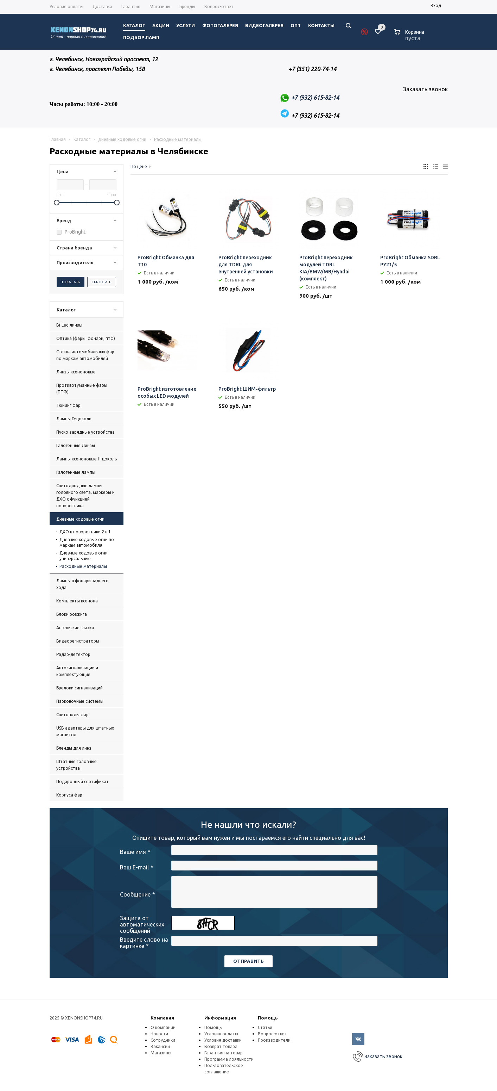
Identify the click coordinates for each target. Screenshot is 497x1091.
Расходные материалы (83, 566)
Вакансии (160, 1046)
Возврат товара (220, 1046)
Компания (162, 1017)
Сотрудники (163, 1040)
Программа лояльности (229, 1059)
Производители (274, 1040)
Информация (220, 1017)
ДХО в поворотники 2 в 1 (85, 531)
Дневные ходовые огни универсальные (83, 556)
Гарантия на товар (223, 1052)
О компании (163, 1027)
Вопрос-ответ (272, 1033)
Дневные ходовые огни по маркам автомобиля (86, 542)
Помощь (268, 1017)
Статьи (265, 1027)
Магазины (161, 1052)
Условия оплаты (221, 1033)
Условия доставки (223, 1040)
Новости (159, 1033)
